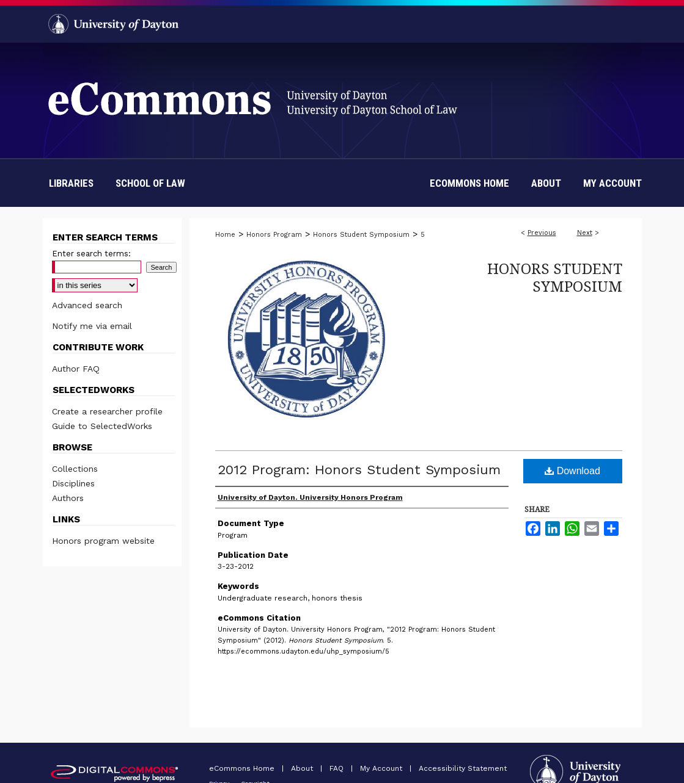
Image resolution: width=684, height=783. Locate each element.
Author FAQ (76, 368)
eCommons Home (243, 768)
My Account (382, 768)
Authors (68, 498)
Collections (75, 469)
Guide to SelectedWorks (102, 426)
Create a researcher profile (107, 411)
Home (225, 235)
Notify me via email (92, 326)
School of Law (150, 183)
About (303, 768)
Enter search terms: (91, 253)
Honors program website (103, 541)
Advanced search (87, 305)
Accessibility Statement (463, 768)
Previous (542, 233)
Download (572, 471)
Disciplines (73, 483)
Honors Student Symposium (361, 235)
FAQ (337, 768)
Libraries (71, 183)
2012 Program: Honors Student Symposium (359, 469)
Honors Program (274, 235)
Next (584, 233)
